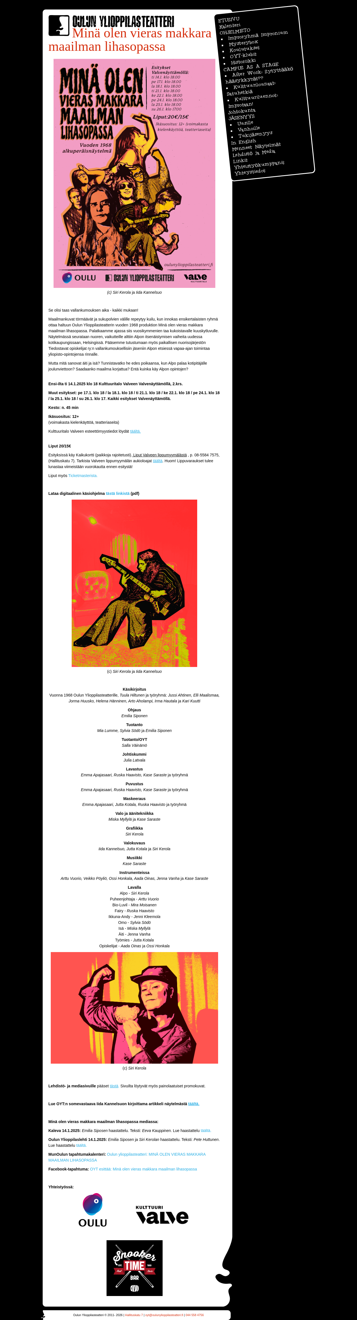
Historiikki (243, 61)
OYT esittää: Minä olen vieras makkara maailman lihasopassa (143, 1169)
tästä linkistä (118, 493)
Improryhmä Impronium (258, 35)
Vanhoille (248, 129)
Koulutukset (244, 48)
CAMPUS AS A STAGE (250, 67)
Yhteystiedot (250, 172)
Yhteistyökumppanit (258, 164)
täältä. (206, 1130)
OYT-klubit (243, 55)
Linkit (240, 160)
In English (243, 142)
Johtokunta (241, 111)
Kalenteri (229, 26)
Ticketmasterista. (83, 475)
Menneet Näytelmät (256, 146)
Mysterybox (243, 42)
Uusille (245, 123)
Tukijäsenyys (255, 134)
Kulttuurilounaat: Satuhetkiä (251, 88)
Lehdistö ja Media (254, 153)
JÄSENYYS (241, 117)
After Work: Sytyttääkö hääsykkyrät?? (259, 75)
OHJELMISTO (234, 31)
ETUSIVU (228, 20)
